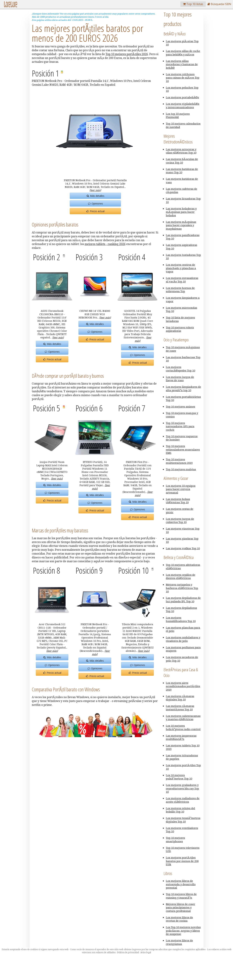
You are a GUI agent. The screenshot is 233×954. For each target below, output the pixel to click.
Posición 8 (46, 570)
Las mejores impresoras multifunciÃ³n (181, 737)
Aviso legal (145, 952)
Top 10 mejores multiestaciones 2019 (179, 461)
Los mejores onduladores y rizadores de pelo (183, 639)
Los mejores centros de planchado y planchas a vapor (181, 268)
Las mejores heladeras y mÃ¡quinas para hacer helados (181, 212)
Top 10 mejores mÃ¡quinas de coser (183, 348)
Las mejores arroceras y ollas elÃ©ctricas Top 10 (181, 150)
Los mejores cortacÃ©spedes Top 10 (180, 368)
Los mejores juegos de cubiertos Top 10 (180, 520)
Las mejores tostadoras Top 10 (183, 256)
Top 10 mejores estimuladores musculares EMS (183, 449)
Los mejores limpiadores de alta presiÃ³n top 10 (183, 388)
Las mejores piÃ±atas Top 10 (182, 42)
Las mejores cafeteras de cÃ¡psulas (181, 190)
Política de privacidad (128, 952)
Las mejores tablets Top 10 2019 (182, 747)
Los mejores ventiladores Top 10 (182, 829)
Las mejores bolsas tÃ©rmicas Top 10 (178, 500)
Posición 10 (134, 570)
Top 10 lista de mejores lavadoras (180, 319)
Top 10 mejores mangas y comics (182, 414)
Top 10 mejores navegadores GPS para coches (180, 426)
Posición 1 (46, 73)
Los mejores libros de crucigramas (179, 942)
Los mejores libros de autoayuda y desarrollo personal (181, 884)
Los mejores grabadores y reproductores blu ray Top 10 (182, 788)
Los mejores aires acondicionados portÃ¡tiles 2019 (183, 686)
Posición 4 (131, 257)
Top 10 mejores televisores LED (182, 849)
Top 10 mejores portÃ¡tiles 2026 (127, 54)
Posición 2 (47, 257)
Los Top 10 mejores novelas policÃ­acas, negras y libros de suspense (183, 930)
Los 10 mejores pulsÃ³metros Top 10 (179, 776)
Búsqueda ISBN (219, 4)
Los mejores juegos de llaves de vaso (180, 378)
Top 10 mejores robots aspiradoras (180, 329)
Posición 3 (89, 257)
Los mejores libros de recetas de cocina (179, 919)
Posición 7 (131, 408)
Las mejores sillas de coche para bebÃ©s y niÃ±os (183, 52)
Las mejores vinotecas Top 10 (182, 530)
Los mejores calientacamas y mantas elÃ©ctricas (183, 717)
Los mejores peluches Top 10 (182, 89)
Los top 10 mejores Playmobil (178, 115)
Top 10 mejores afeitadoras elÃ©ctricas (183, 566)
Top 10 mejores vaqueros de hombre (182, 437)
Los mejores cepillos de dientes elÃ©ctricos (180, 576)
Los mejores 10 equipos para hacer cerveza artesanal (180, 489)
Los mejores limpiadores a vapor (183, 299)
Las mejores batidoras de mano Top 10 (182, 170)
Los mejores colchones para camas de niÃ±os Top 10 (182, 77)
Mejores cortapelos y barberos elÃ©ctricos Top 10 (182, 588)
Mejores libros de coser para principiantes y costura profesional (180, 907)
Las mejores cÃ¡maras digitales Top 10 (180, 697)
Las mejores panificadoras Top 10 (182, 236)
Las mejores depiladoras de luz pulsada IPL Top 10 (183, 599)
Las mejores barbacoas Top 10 (183, 358)
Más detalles (95, 195)
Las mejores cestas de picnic (179, 510)
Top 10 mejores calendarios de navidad (183, 125)
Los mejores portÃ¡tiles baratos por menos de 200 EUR (182, 861)
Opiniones (95, 203)
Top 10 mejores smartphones (175, 839)
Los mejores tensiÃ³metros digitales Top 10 (183, 819)
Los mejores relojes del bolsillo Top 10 (180, 809)
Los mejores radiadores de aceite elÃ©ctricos (182, 799)
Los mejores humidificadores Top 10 (181, 619)
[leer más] (95, 190)
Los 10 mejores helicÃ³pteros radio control (183, 727)
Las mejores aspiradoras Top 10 (181, 246)
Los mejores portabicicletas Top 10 (183, 398)
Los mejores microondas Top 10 (181, 309)
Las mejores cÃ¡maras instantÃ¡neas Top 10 (180, 707)
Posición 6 (89, 408)
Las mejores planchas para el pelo (183, 629)
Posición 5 (47, 408)
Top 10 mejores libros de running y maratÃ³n (181, 895)
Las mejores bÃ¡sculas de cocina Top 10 (182, 160)
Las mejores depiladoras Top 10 (181, 609)
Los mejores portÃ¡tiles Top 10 (183, 766)
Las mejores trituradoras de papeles (182, 757)
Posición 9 (89, 570)
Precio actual (95, 211)
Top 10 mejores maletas (181, 469)
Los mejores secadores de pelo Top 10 (182, 658)
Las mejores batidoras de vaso (182, 180)
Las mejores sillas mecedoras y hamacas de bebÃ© (182, 64)
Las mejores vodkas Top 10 (183, 548)
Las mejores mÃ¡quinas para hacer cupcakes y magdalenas (181, 225)
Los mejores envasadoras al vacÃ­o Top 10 (182, 279)
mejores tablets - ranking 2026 (105, 244)
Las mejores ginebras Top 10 (182, 540)
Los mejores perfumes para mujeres (183, 649)
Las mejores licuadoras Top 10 (183, 200)
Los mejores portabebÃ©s (182, 97)
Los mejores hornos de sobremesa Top (180, 289)
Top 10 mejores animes (180, 406)
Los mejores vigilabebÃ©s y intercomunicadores (182, 105)
